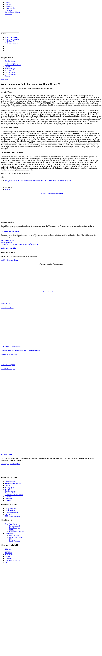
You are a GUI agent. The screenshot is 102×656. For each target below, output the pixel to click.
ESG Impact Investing (12, 516)
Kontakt (7, 551)
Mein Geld (12, 39)
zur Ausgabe (5, 464)
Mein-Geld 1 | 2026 (6, 454)
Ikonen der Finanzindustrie (14, 495)
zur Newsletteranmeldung (9, 260)
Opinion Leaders (10, 61)
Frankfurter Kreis (11, 524)
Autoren (7, 556)
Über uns (8, 4)
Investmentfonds (10, 63)
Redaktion (8, 189)
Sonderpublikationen (12, 512)
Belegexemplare (10, 8)
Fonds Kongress (14, 541)
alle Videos (13, 355)
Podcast (7, 2)
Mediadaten (9, 10)
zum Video (4, 355)
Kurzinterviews (16, 346)
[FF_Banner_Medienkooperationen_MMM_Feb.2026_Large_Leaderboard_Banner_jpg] (51, 473)
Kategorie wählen (7, 57)
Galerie (7, 76)
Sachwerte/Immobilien (16, 531)
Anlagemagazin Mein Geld (14, 180)
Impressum (8, 14)
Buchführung (28, 180)
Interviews (8, 498)
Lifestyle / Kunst (10, 74)
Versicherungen (10, 68)
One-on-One (5, 346)
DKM (11, 539)
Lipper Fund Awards (16, 537)
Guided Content (10, 510)
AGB (7, 562)
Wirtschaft (8, 70)
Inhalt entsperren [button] (6, 242)
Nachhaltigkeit (10, 72)
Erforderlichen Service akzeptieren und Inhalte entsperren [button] (20, 244)
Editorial (8, 500)
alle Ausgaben (15, 464)
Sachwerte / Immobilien (13, 65)
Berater (7, 67)
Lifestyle (8, 497)
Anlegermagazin (10, 508)
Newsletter (8, 6)
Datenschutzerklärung (12, 12)
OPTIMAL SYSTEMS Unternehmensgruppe (56, 180)
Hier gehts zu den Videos (51, 292)
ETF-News (8, 514)
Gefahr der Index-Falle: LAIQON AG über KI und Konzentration (20, 350)
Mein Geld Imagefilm (8, 248)
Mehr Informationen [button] (7, 240)
